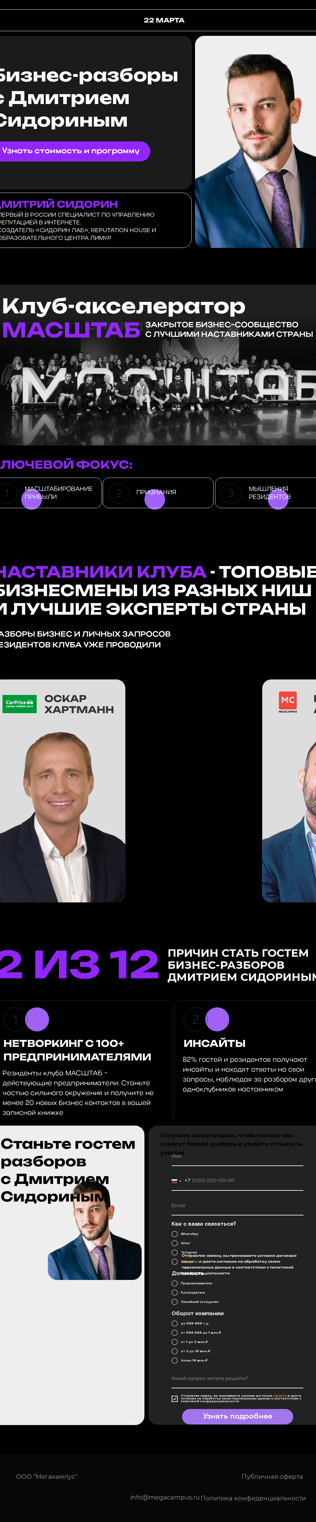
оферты (280, 1395)
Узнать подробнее (237, 1416)
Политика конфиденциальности (253, 1498)
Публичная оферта (272, 1476)
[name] (237, 1157)
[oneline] (237, 1379)
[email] (237, 1206)
